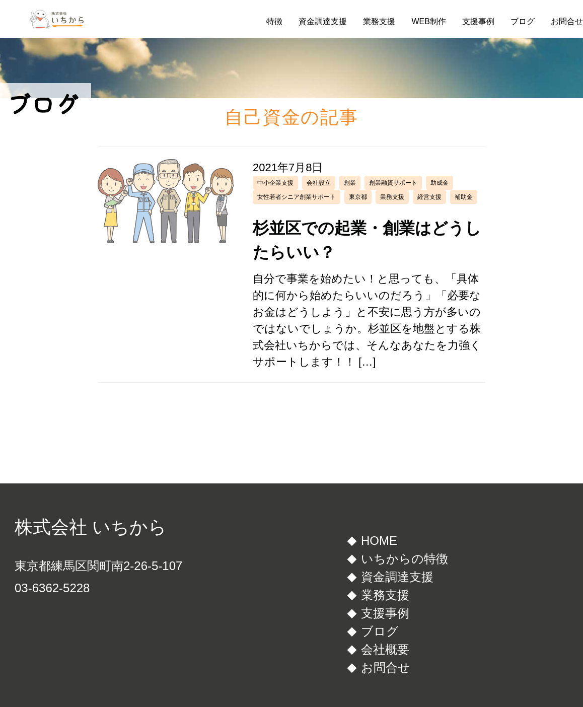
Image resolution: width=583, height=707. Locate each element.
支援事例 (478, 21)
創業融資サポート (393, 182)
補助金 (464, 196)
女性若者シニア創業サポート (296, 196)
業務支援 (379, 21)
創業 (350, 182)
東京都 (358, 196)
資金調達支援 (323, 21)
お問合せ (567, 21)
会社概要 (385, 649)
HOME (379, 540)
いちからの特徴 (404, 558)
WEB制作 (428, 21)
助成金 (439, 182)
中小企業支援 (275, 182)
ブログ (523, 21)
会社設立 (319, 182)
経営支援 (429, 196)
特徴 (274, 21)
